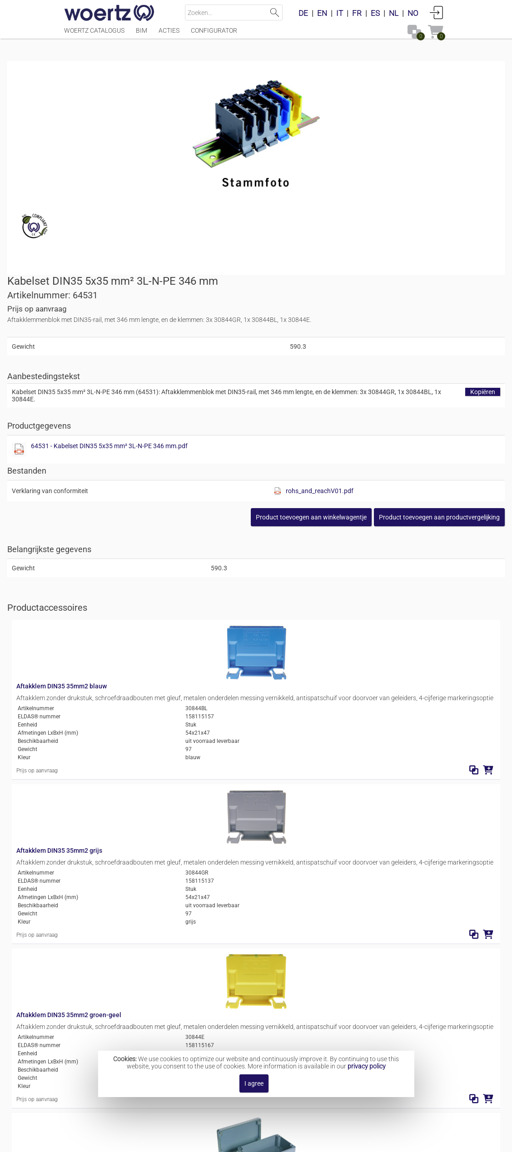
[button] (382, 343)
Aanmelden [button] (436, 12)
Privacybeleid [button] (310, 1140)
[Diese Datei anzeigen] (272, 275)
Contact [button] (238, 1140)
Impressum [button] (197, 1140)
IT (339, 13)
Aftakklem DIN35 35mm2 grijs (181, 565)
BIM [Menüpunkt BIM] (141, 35)
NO (413, 13)
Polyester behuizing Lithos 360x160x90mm (201, 914)
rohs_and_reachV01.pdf (409, 316)
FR (357, 13)
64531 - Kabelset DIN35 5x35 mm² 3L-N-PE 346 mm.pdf (362, 271)
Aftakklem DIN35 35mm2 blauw (184, 474)
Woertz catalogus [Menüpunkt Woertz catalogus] (94, 35)
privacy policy (367, 1066)
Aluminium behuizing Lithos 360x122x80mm (203, 748)
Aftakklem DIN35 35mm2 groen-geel (191, 656)
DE (303, 13)
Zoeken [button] (275, 12)
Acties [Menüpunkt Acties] (169, 35)
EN (322, 13)
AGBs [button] (270, 1140)
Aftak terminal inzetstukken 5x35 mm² (285, 1021)
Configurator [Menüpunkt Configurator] (214, 35)
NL (393, 13)
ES (375, 13)
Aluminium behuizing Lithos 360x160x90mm (203, 831)
